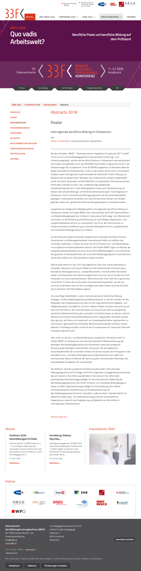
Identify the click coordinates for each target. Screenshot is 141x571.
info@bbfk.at (11, 539)
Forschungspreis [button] (111, 17)
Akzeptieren (14, 565)
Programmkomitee (94, 87)
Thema (22, 87)
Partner (131, 17)
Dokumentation (18, 122)
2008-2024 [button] (88, 17)
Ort (117, 87)
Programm (15, 133)
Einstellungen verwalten (55, 565)
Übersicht (15, 112)
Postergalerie (17, 153)
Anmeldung (43, 87)
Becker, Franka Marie (60, 141)
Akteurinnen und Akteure (23, 143)
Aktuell (30, 17)
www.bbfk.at (11, 543)
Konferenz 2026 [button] (68, 17)
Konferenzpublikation (22, 148)
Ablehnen (32, 565)
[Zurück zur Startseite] (14, 13)
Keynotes (15, 138)
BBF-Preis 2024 (47, 17)
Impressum (30, 549)
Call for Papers (67, 87)
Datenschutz (11, 553)
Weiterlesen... (15, 463)
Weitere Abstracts (59, 416)
